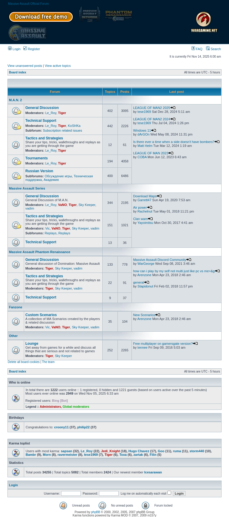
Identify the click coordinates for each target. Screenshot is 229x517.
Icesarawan (153, 472)
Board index (17, 72)
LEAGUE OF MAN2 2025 (154, 108)
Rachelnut (144, 211)
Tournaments (36, 158)
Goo (161, 451)
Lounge (31, 343)
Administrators (50, 406)
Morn (47, 454)
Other (13, 336)
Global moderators (76, 406)
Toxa (123, 454)
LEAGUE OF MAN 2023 (153, 153)
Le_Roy (50, 113)
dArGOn (143, 134)
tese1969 (144, 111)
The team (48, 362)
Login (14, 49)
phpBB (95, 512)
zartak (138, 454)
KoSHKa (74, 125)
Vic (47, 228)
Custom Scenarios (41, 315)
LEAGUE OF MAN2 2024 (154, 119)
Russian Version (39, 171)
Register (31, 49)
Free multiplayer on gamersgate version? (165, 343)
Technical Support (40, 121)
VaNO (62, 205)
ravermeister (67, 454)
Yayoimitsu (145, 222)
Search (213, 49)
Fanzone (15, 307)
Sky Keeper (86, 205)
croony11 (61, 427)
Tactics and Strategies (44, 138)
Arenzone (144, 275)
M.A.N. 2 (15, 100)
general (141, 282)
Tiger (62, 113)
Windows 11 (144, 130)
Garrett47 (144, 200)
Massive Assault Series (27, 188)
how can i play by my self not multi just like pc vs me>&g (176, 271)
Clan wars (143, 219)
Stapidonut (145, 286)
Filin (153, 454)
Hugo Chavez (139, 451)
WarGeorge (145, 263)
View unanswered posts (24, 65)
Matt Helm (144, 145)
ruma (177, 451)
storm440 (197, 451)
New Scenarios (146, 315)
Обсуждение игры (58, 176)
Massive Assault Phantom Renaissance (39, 252)
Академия (51, 179)
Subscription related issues (62, 130)
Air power (142, 207)
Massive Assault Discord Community (162, 259)
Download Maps (147, 196)
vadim (29, 208)
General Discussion (42, 108)
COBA (142, 157)
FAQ (196, 49)
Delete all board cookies (24, 362)
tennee (142, 347)
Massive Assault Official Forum (28, 3)
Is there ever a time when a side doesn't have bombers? (176, 142)
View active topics (58, 65)
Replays (51, 233)
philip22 (83, 427)
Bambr (31, 454)
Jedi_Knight (110, 451)
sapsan (66, 451)
